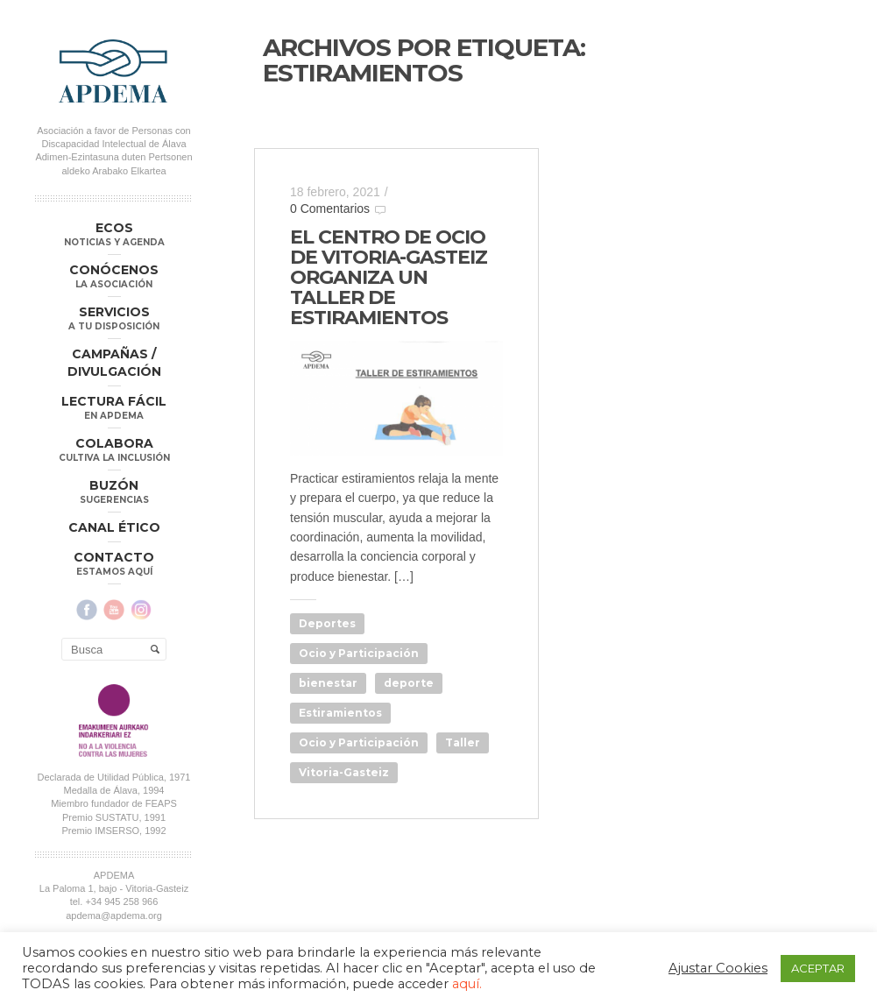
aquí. (467, 984)
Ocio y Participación (359, 653)
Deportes (327, 623)
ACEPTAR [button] (818, 968)
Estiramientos (340, 712)
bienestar (328, 682)
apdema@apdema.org (114, 914)
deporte (409, 682)
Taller (462, 742)
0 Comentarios (330, 209)
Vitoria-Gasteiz (344, 772)
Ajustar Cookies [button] (717, 968)
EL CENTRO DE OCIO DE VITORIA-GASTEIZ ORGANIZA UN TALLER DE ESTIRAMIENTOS (388, 277)
